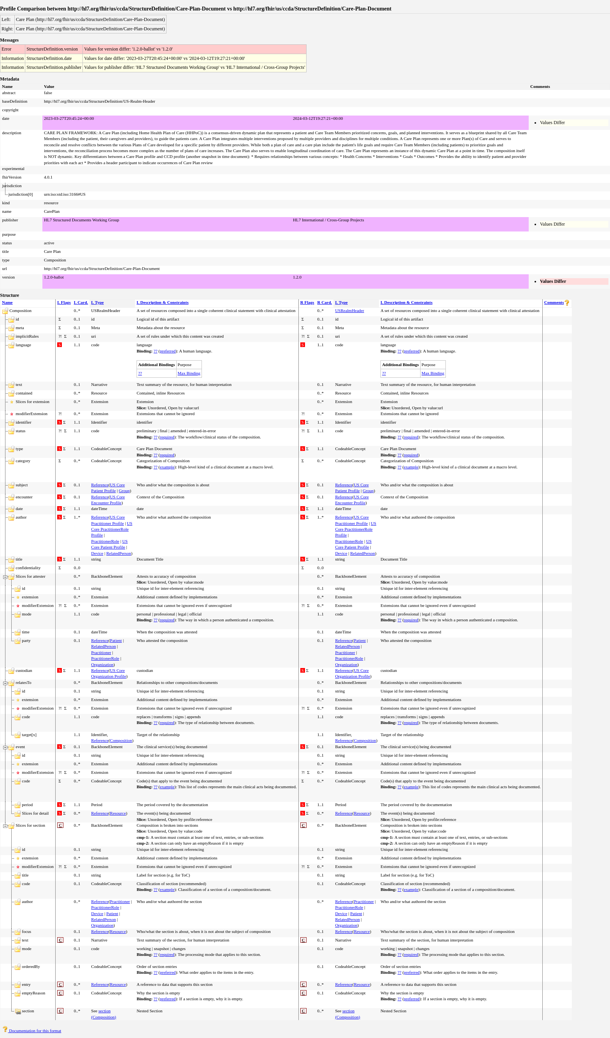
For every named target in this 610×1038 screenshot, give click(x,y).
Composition (121, 740)
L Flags (64, 302)
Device (97, 553)
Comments (554, 302)
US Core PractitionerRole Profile (111, 529)
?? (156, 351)
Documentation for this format (31, 1030)
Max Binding (189, 373)
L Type (97, 302)
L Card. (81, 302)
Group (124, 490)
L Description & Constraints (163, 302)
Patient (116, 640)
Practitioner (101, 652)
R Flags (307, 302)
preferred (167, 351)
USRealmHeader (349, 310)
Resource (118, 813)
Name (7, 302)
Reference (100, 484)
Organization (102, 664)
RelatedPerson (118, 553)
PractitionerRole (105, 541)
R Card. (324, 302)
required (167, 437)
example (167, 467)
